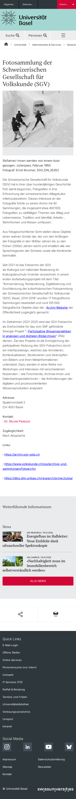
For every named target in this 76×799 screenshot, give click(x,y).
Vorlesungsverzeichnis (16, 711)
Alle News (38, 581)
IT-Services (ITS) (13, 682)
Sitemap (7, 766)
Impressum (9, 759)
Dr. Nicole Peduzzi (17, 421)
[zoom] (38, 118)
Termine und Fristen (15, 696)
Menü (63, 35)
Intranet (7, 726)
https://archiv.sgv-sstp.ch (22, 454)
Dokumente (29, 4)
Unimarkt (8, 674)
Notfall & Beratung (14, 689)
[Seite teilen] (20, 614)
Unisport (8, 719)
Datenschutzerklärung (51, 759)
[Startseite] (6, 44)
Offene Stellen (11, 652)
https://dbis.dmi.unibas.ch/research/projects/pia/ (38, 478)
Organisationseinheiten (11, 4)
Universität (20, 44)
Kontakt (7, 774)
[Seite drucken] (55, 614)
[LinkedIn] (27, 747)
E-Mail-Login (10, 645)
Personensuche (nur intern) (20, 667)
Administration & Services (46, 44)
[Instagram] (7, 747)
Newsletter (44, 766)
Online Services (12, 660)
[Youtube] (48, 747)
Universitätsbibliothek (16, 704)
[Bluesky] (69, 747)
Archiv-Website (57, 307)
